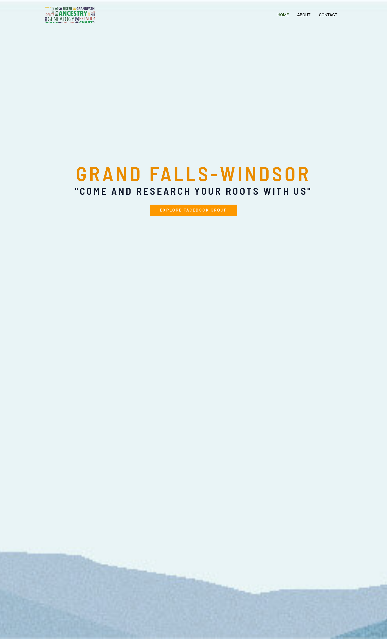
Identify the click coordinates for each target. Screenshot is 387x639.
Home (283, 14)
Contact (328, 14)
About (303, 14)
